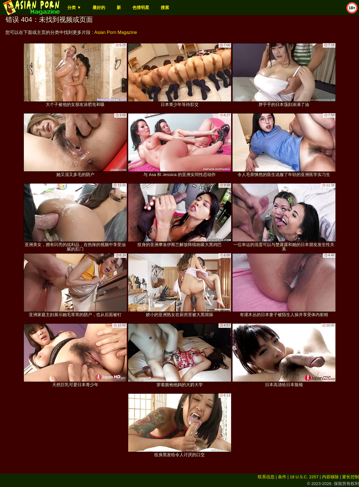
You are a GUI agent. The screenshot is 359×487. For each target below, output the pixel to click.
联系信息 (266, 476)
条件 (282, 476)
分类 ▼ (74, 7)
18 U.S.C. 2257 (304, 476)
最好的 (99, 7)
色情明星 (140, 7)
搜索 (165, 7)
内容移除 (330, 476)
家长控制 (350, 476)
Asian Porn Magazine (115, 32)
